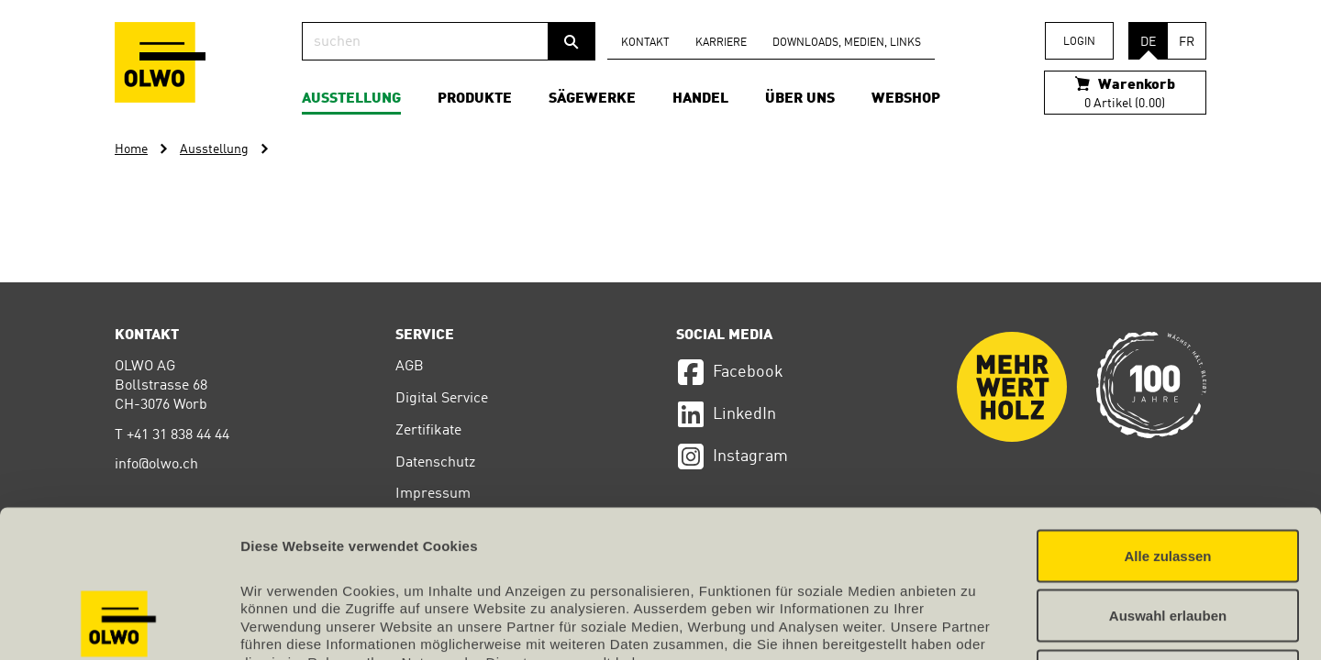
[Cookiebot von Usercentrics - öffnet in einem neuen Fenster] (119, 624)
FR (1186, 42)
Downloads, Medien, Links (846, 43)
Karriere (721, 43)
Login (1079, 42)
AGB (409, 366)
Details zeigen (975, 624)
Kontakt (645, 43)
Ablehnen (1168, 539)
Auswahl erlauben (1168, 480)
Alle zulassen (1167, 419)
